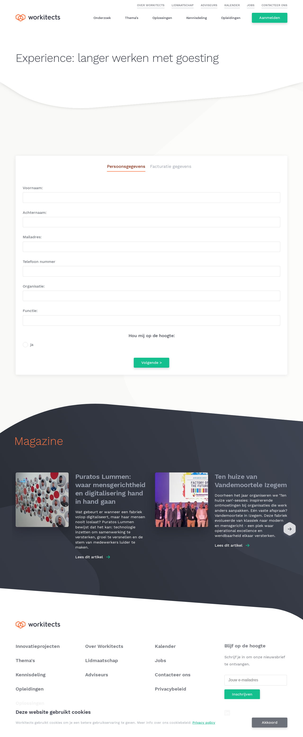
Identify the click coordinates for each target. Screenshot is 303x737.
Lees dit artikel (89, 557)
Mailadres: (32, 237)
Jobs (250, 5)
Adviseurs (209, 5)
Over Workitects (151, 5)
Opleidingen (231, 18)
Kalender (232, 5)
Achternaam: (35, 212)
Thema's (131, 18)
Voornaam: (33, 188)
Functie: (30, 310)
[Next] (289, 530)
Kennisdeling (196, 18)
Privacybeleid (170, 689)
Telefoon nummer (39, 261)
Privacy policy (203, 722)
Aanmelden (269, 17)
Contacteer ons (274, 5)
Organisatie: (34, 286)
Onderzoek (102, 18)
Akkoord (269, 722)
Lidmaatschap (183, 5)
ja (31, 344)
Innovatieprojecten (38, 646)
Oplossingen (162, 18)
